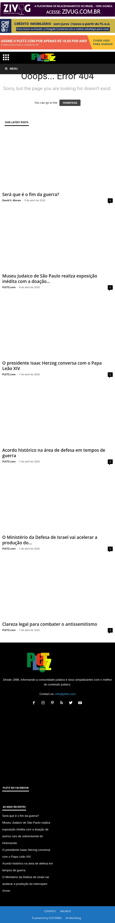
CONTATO (50, 911)
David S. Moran (11, 200)
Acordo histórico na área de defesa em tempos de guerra (53, 453)
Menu (11, 68)
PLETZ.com (8, 287)
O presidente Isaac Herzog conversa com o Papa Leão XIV (52, 365)
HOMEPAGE (70, 102)
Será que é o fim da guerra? (30, 194)
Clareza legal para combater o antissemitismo (49, 624)
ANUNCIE (65, 911)
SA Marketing (73, 918)
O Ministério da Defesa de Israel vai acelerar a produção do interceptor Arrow (25, 883)
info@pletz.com (65, 694)
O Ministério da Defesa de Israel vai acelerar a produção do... (49, 540)
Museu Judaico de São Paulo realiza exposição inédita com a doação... (49, 278)
